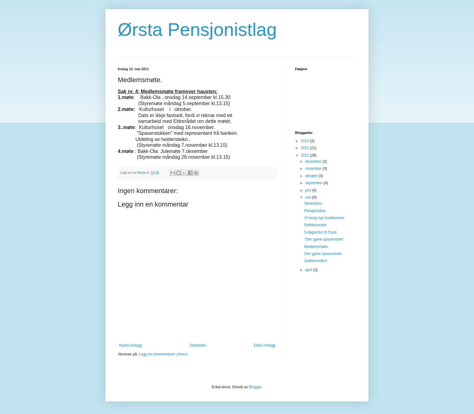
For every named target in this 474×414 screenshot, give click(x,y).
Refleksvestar (315, 225)
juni (308, 190)
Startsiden (198, 345)
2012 (305, 148)
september (314, 183)
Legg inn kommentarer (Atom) (163, 354)
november (314, 168)
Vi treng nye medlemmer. (324, 218)
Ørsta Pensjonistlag (197, 29)
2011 (305, 155)
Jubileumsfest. (316, 261)
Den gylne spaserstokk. (323, 254)
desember (314, 161)
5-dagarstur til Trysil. (320, 232)
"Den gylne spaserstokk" (324, 239)
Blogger (255, 387)
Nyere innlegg (130, 345)
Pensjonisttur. (315, 211)
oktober (311, 176)
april (309, 270)
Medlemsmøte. (316, 247)
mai (308, 197)
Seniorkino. (313, 203)
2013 (305, 141)
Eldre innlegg (264, 345)
